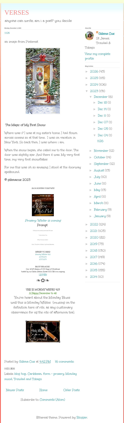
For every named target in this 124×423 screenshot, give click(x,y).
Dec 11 (102, 115)
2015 (94, 270)
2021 (94, 231)
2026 (94, 71)
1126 (7, 32)
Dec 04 (103, 135)
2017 (94, 257)
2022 (94, 224)
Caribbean (35, 374)
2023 (94, 91)
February (101, 210)
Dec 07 (103, 122)
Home (43, 390)
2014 (94, 277)
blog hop (20, 374)
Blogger (82, 417)
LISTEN (43, 274)
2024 (94, 84)
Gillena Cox (106, 34)
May (97, 190)
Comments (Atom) (52, 400)
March (99, 203)
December (101, 97)
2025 (94, 78)
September (102, 164)
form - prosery (53, 374)
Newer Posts (15, 390)
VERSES (16, 12)
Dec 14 (103, 109)
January (100, 216)
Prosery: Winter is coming (43, 220)
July (97, 177)
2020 (94, 237)
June (98, 183)
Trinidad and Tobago (28, 379)
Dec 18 (103, 102)
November (101, 151)
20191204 (42, 257)
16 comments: (64, 361)
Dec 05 (103, 129)
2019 (94, 244)
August (99, 170)
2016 (94, 264)
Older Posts (71, 390)
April (98, 196)
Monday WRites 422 (42, 254)
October (100, 157)
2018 (94, 250)
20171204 (42, 259)
